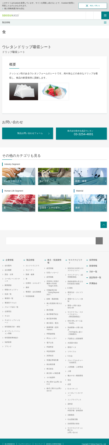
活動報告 (71, 411)
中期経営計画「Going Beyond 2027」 (53, 288)
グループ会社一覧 (11, 305)
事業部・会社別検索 (33, 290)
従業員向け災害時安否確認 (66, 439)
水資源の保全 (73, 339)
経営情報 (50, 264)
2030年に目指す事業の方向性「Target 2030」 (53, 279)
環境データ (72, 343)
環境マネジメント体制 (75, 296)
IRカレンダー (52, 334)
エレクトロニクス (32, 264)
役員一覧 (8, 292)
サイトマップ (47, 439)
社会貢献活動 (73, 415)
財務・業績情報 (52, 295)
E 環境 (70, 284)
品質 (69, 380)
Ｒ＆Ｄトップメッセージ (12, 319)
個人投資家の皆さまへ (54, 300)
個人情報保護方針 (11, 439)
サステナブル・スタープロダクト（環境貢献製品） (75, 310)
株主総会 (50, 364)
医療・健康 (30, 273)
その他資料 (51, 373)
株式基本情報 (52, 314)
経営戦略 (50, 273)
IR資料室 (50, 343)
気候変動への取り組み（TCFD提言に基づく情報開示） (75, 326)
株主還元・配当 (52, 319)
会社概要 (8, 268)
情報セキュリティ (11, 288)
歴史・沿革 (9, 273)
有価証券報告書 (52, 356)
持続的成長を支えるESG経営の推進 (75, 278)
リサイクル (72, 347)
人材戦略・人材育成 (75, 362)
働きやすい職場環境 (75, 371)
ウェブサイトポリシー (30, 439)
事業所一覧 (9, 297)
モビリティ (30, 268)
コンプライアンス (74, 395)
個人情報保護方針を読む (14, 8)
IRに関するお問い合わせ (54, 378)
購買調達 (8, 284)
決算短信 (50, 351)
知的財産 (8, 340)
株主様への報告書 (53, 369)
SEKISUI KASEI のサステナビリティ (76, 265)
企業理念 (8, 310)
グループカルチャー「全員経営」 (75, 357)
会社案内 (8, 264)
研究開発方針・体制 (12, 325)
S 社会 (70, 352)
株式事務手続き (52, 310)
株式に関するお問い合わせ (54, 385)
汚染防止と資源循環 (75, 334)
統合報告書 (51, 360)
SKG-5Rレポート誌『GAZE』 (75, 317)
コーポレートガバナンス (12, 278)
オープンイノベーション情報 (12, 330)
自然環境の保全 (73, 419)
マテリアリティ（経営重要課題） (75, 271)
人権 (69, 367)
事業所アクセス (11, 301)
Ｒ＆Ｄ (7, 314)
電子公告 (50, 338)
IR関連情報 (51, 330)
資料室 (70, 400)
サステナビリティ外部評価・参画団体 (75, 405)
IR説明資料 (51, 347)
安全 (69, 376)
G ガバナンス (73, 384)
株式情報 (50, 305)
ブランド (8, 345)
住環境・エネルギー (33, 281)
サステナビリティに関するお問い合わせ (75, 426)
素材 (27, 286)
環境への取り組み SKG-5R (75, 302)
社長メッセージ (52, 268)
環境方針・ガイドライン (75, 289)
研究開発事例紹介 (11, 336)
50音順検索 (30, 294)
